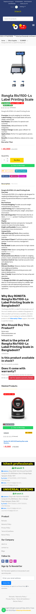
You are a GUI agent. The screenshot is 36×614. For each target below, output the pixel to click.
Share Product (21, 171)
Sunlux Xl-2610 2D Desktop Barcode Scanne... (16, 442)
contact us (4, 547)
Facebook (5, 176)
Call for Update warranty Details (21, 378)
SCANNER (23, 40)
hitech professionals (18, 463)
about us (4, 544)
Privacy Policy (5, 528)
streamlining (9, 217)
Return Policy (5, 535)
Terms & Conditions (7, 531)
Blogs (3, 551)
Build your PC (24, 3)
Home (3, 40)
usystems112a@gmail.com (9, 485)
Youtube (14, 176)
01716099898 (19, 1)
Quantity (5, 156)
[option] (18, 62)
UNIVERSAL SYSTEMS (18, 489)
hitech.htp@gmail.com (14, 483)
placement (10, 252)
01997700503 (28, 1)
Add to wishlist (8, 171)
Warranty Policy (6, 524)
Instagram (22, 176)
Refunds (4, 521)
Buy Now (17, 160)
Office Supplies (12, 40)
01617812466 (12, 3)
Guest (14, 7)
